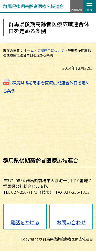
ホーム (29, 50)
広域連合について (50, 50)
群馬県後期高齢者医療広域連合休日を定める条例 (46, 87)
